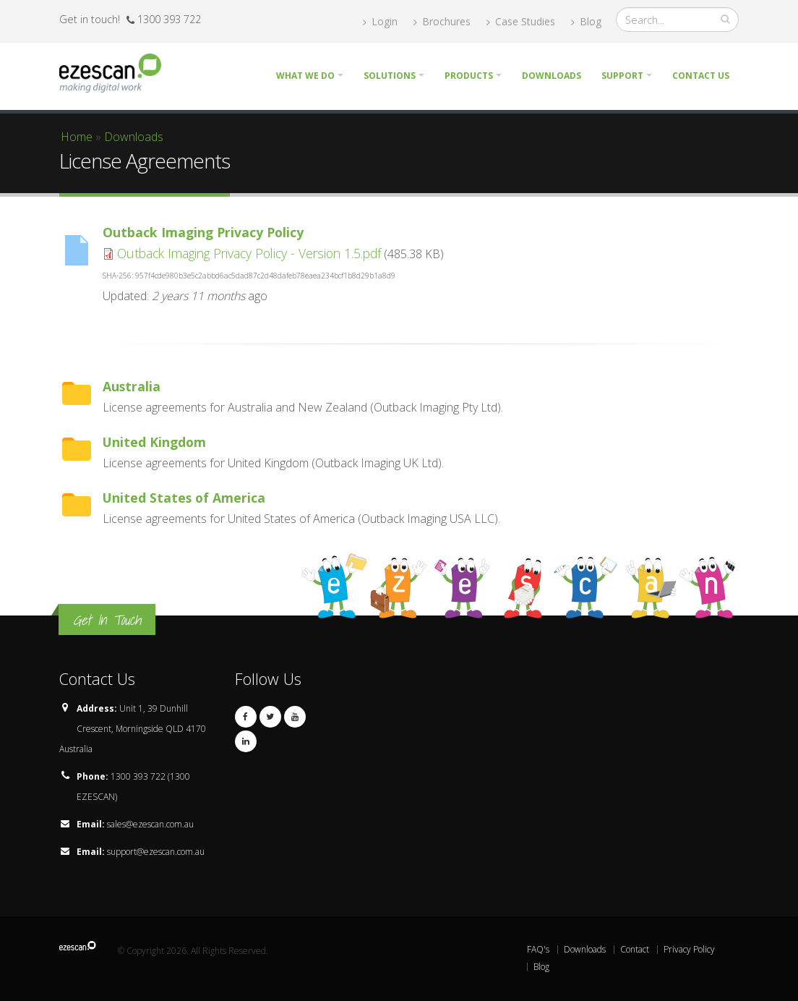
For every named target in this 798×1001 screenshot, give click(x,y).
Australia (131, 386)
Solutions (390, 75)
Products (469, 75)
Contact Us (700, 75)
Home (77, 137)
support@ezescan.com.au (156, 851)
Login (380, 21)
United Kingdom (154, 442)
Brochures (442, 21)
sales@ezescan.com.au (150, 824)
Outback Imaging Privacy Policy (203, 232)
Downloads (551, 75)
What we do (305, 75)
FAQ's (538, 949)
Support (622, 75)
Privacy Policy (689, 949)
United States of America (184, 497)
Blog (586, 21)
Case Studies (520, 21)
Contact (634, 949)
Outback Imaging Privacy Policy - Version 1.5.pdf (249, 253)
